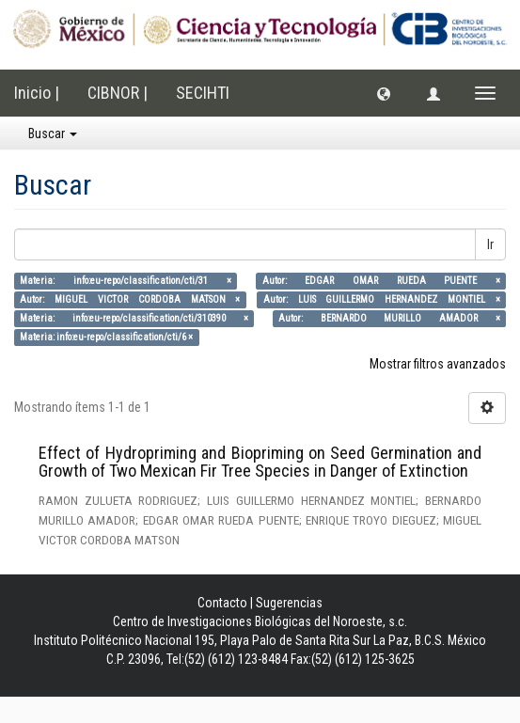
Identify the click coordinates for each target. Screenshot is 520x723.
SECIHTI (202, 92)
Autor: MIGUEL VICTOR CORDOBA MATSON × (130, 299)
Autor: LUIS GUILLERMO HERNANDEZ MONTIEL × (381, 299)
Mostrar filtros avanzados (438, 363)
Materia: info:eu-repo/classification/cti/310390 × (133, 318)
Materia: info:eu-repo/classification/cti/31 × (125, 281)
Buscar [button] (52, 133)
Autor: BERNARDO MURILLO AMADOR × (389, 318)
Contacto (222, 602)
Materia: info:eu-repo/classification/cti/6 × (106, 337)
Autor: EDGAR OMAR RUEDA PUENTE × (381, 281)
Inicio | (36, 92)
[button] (384, 93)
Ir (490, 244)
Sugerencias (289, 602)
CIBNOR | (117, 92)
